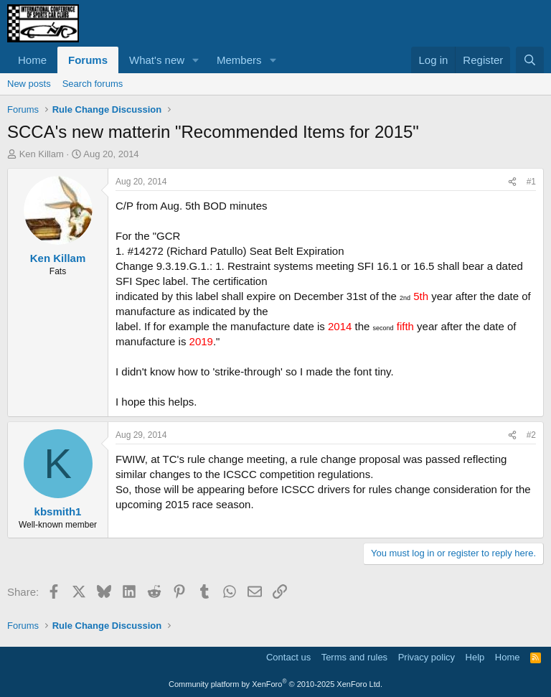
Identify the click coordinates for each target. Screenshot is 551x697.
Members (239, 60)
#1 (531, 182)
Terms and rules (354, 657)
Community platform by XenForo (275, 684)
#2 (531, 435)
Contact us (288, 657)
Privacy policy (426, 657)
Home (32, 60)
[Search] (530, 60)
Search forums (92, 83)
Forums (88, 60)
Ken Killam (41, 154)
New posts (29, 83)
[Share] (512, 182)
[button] (196, 60)
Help (475, 657)
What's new (156, 60)
